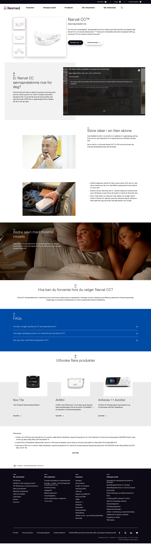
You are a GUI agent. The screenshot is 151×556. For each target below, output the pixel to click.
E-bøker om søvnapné (82, 486)
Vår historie (16, 480)
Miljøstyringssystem (50, 493)
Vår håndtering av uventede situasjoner (25, 486)
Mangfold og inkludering (20, 491)
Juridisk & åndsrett (59, 533)
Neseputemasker (81, 510)
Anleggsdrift (48, 490)
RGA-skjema (110, 520)
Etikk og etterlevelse (19, 488)
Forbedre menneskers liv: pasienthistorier (57, 480)
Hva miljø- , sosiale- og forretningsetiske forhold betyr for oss (57, 484)
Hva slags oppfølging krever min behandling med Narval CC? (39, 333)
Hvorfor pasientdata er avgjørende (55, 498)
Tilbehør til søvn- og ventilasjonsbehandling (89, 515)
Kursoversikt (111, 490)
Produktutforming (49, 487)
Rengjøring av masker (113, 517)
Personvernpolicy (27, 533)
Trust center (48, 501)
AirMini (78, 499)
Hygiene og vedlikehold (83, 494)
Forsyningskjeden (49, 496)
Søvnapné (79, 480)
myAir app (79, 491)
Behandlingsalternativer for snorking (118, 485)
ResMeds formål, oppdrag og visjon (24, 483)
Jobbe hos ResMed (19, 494)
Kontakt (15, 533)
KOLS (108, 496)
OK (104, 111)
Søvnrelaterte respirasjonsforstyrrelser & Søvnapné (120, 481)
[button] (75, 42)
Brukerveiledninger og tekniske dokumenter (120, 493)
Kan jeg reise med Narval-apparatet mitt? (31, 340)
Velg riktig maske (81, 488)
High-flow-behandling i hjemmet (117, 501)
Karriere (15, 499)
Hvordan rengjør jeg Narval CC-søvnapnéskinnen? (34, 327)
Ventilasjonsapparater (114, 506)
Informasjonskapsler (43, 533)
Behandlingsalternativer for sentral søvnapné (121, 487)
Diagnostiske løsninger (114, 509)
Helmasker (79, 505)
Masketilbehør (80, 513)
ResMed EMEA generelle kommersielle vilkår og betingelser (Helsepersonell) (92, 533)
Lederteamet (17, 496)
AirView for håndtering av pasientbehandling (120, 512)
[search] (121, 8)
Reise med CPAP (81, 496)
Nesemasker (79, 507)
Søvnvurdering (80, 483)
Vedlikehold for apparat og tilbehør (117, 514)
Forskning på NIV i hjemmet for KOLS (118, 498)
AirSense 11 (79, 502)
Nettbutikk (79, 518)
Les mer (75, 453)
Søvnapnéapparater (113, 504)
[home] (12, 8)
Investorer (16, 502)
